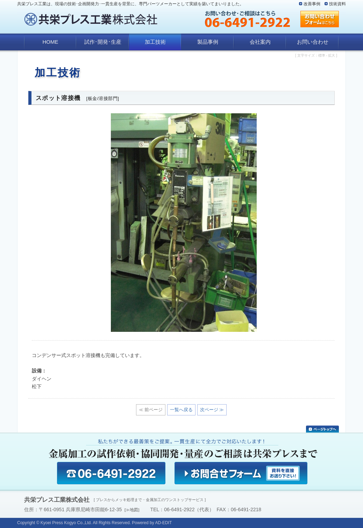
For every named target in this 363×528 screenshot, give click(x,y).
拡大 (331, 55)
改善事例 (312, 3)
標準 (321, 55)
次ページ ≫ (212, 409)
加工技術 (155, 42)
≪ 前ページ (151, 409)
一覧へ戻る (181, 409)
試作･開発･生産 (102, 42)
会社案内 (260, 42)
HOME (50, 42)
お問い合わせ (312, 42)
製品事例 (207, 42)
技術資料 (337, 3)
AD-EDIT (163, 522)
